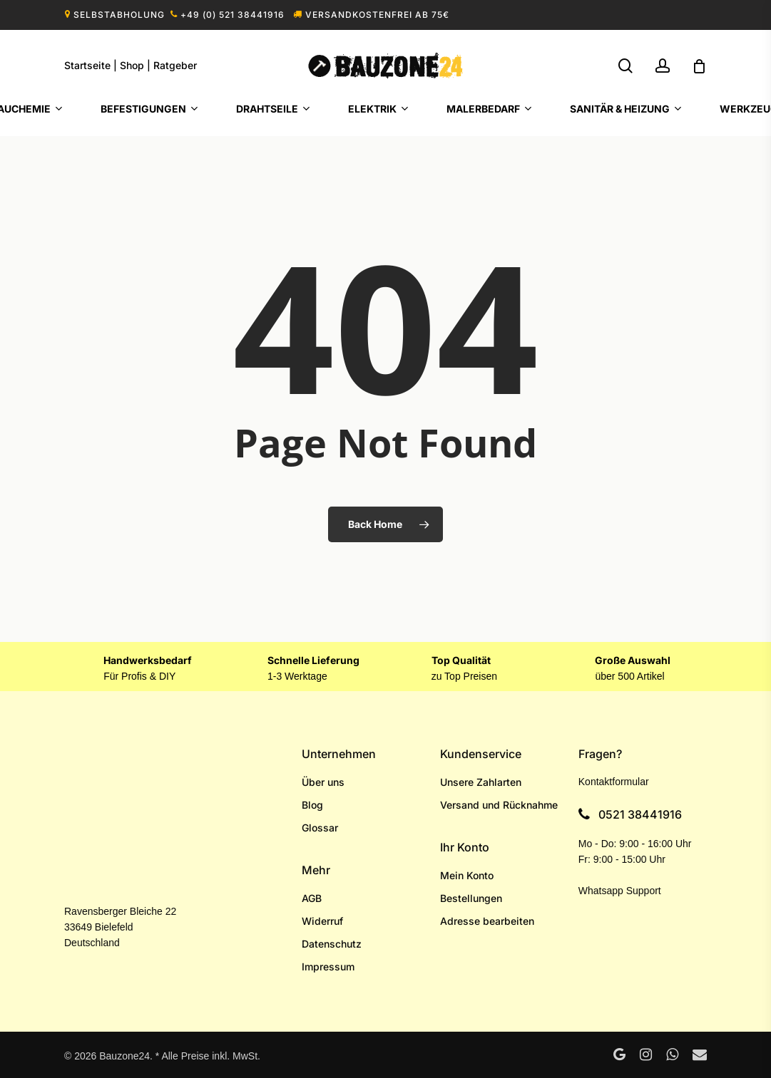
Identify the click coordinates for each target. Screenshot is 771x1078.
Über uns (323, 782)
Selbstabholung (119, 14)
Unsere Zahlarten (480, 782)
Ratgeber (175, 65)
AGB (312, 898)
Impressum (328, 966)
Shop (132, 65)
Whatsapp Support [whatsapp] (619, 890)
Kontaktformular (613, 781)
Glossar (320, 828)
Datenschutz (332, 944)
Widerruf (322, 921)
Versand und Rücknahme (499, 805)
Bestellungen (471, 898)
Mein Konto (467, 875)
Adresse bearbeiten (487, 921)
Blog (312, 805)
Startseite (87, 65)
